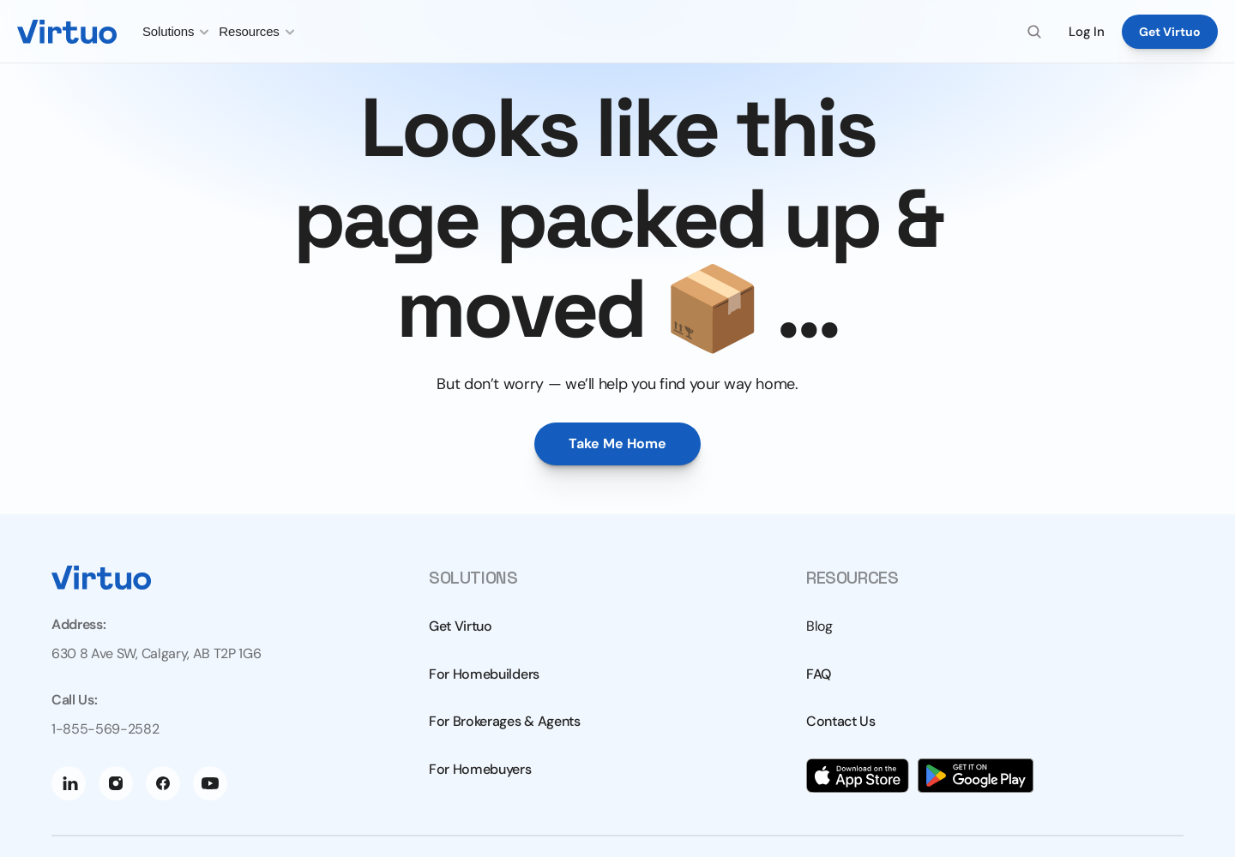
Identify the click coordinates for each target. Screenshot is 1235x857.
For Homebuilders (484, 674)
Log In (1087, 31)
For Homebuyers (480, 769)
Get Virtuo (460, 626)
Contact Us (841, 721)
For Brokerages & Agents (505, 721)
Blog (819, 626)
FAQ (818, 674)
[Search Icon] (1034, 32)
